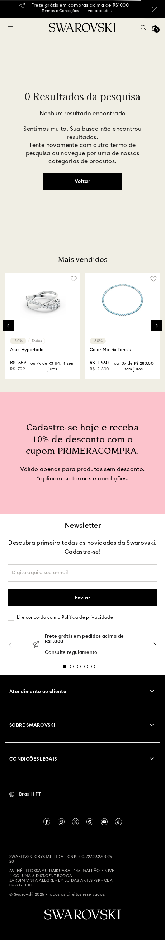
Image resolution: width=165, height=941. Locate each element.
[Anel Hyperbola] (42, 326)
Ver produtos (100, 11)
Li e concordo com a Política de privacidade (65, 617)
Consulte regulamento (71, 652)
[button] (143, 27)
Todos (37, 341)
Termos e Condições (60, 11)
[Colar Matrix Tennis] (122, 326)
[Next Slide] (156, 325)
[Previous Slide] (8, 325)
